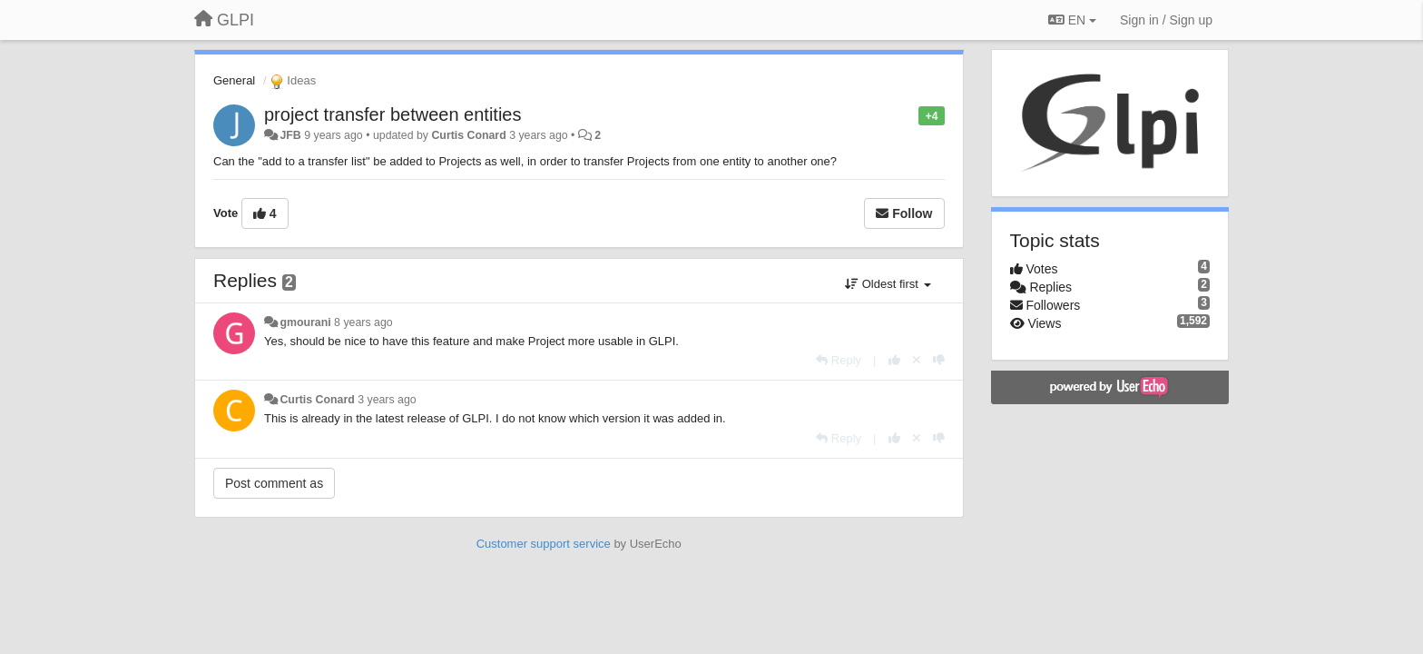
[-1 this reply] (939, 360)
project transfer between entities (393, 114)
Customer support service (543, 543)
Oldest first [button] (887, 284)
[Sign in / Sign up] (1166, 20)
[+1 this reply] (894, 360)
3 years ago (387, 399)
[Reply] (838, 360)
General (234, 80)
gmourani (305, 322)
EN (1072, 20)
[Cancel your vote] (916, 360)
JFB (290, 135)
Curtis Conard (468, 135)
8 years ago (363, 322)
